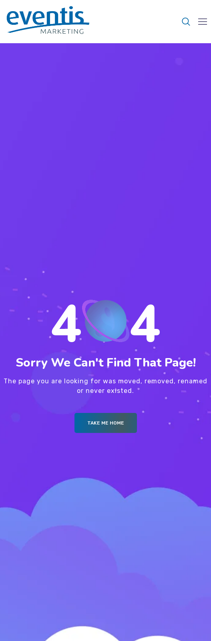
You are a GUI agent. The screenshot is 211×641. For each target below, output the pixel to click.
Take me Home (105, 423)
